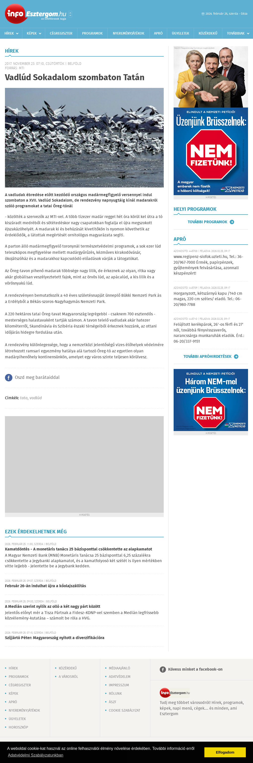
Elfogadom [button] (225, 752)
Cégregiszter (61, 33)
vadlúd (36, 398)
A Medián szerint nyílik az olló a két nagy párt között (52, 607)
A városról (68, 677)
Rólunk (115, 693)
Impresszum (119, 685)
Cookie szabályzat (124, 710)
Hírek (9, 33)
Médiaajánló (119, 668)
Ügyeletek (180, 33)
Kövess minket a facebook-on (195, 669)
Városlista (70, 14)
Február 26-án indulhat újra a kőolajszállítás (45, 586)
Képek (32, 33)
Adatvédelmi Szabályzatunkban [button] (35, 755)
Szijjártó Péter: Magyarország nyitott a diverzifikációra (54, 638)
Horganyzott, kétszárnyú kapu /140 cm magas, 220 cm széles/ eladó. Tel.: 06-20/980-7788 (208, 299)
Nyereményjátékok (128, 33)
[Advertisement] (47, 464)
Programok (92, 33)
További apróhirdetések (207, 356)
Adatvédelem (119, 677)
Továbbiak (236, 33)
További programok (207, 222)
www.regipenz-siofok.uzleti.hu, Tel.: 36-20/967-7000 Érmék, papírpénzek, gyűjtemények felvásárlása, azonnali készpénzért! (208, 265)
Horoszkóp (18, 727)
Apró (158, 33)
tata (24, 398)
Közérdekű (208, 33)
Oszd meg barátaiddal (37, 377)
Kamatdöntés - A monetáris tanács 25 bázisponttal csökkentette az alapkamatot (78, 549)
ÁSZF (112, 702)
